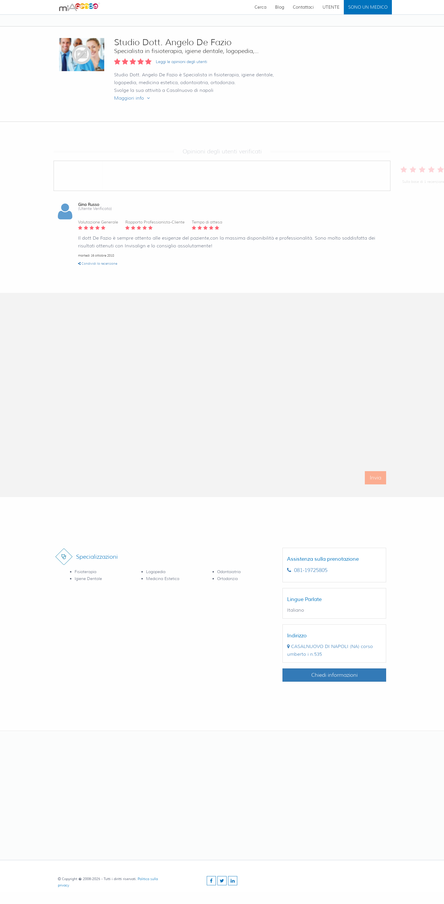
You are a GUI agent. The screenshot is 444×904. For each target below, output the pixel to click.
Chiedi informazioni (334, 675)
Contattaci (303, 7)
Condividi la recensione (97, 263)
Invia (375, 484)
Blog (279, 7)
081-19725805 (307, 570)
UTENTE (330, 7)
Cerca (260, 7)
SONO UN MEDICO (368, 7)
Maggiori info (132, 98)
